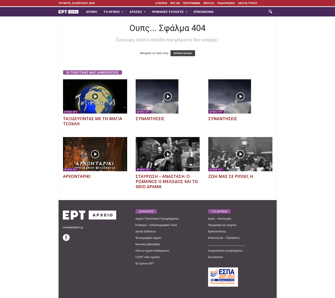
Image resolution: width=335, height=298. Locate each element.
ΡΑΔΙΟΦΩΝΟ (226, 3)
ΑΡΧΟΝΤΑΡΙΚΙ (76, 176)
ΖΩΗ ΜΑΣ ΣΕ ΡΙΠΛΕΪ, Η (230, 176)
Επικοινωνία (204, 12)
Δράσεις (137, 11)
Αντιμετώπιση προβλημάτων (225, 250)
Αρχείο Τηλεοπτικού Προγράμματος (157, 218)
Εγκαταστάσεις (217, 231)
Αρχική (91, 12)
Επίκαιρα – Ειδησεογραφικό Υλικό (156, 225)
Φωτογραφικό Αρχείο (148, 237)
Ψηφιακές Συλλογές (170, 11)
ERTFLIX (209, 3)
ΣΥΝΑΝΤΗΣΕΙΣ (150, 118)
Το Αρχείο (113, 11)
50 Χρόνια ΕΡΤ (144, 263)
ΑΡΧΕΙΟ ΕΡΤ (71, 111)
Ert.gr (175, 3)
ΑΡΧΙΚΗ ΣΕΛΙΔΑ (183, 53)
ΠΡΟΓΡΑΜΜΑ (191, 3)
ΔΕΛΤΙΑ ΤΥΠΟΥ (247, 3)
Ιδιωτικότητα (215, 257)
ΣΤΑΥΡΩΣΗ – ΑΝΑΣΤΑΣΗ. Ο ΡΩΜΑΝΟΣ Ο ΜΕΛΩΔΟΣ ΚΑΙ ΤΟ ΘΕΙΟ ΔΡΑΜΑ (167, 181)
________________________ (226, 244)
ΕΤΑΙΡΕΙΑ (161, 3)
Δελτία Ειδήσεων (145, 231)
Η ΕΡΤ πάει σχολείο (147, 257)
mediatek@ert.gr (73, 227)
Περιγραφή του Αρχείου (222, 225)
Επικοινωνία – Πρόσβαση (223, 237)
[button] (270, 11)
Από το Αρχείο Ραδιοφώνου (152, 250)
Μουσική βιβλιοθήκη (147, 244)
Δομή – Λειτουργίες (220, 218)
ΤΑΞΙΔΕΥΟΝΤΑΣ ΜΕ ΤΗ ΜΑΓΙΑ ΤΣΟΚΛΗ (92, 121)
